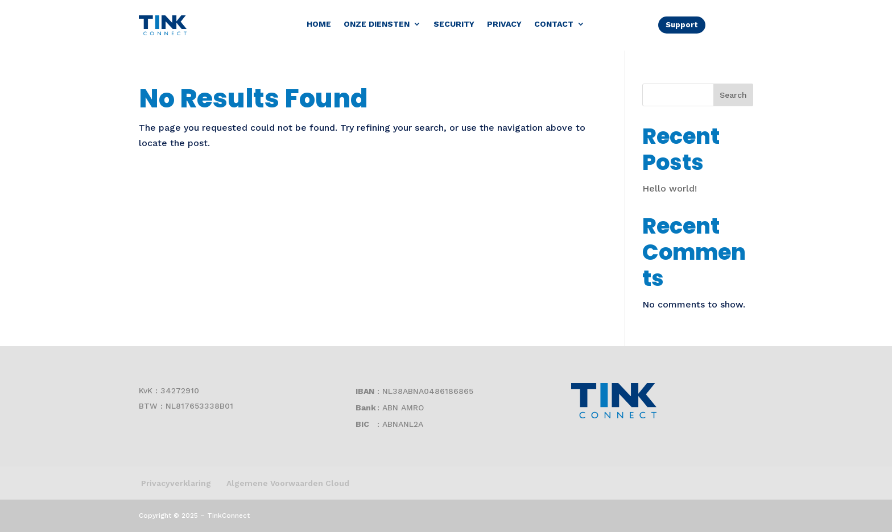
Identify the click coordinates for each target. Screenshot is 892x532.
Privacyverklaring (175, 483)
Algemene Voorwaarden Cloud (287, 483)
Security (453, 24)
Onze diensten (377, 24)
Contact (553, 24)
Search (733, 94)
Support (682, 24)
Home (319, 24)
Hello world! (669, 188)
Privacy (504, 24)
